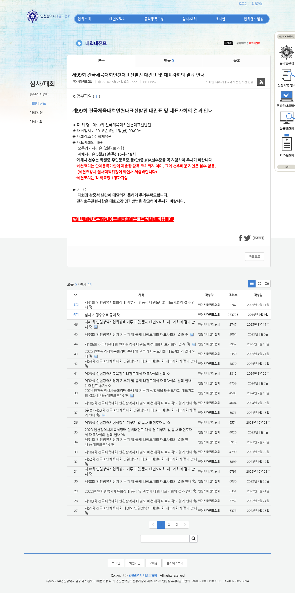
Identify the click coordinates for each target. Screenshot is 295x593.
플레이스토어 (175, 563)
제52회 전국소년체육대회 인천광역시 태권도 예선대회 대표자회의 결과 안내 (141, 459)
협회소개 (84, 19)
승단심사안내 (39, 94)
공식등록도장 (154, 19)
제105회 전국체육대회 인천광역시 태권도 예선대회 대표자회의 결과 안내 (138, 403)
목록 (236, 61)
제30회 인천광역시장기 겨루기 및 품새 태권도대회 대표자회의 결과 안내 (138, 481)
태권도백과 (117, 19)
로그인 (243, 4)
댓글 (169, 61)
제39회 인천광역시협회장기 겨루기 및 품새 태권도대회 (125, 423)
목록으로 (254, 256)
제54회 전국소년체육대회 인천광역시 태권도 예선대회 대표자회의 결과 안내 (141, 361)
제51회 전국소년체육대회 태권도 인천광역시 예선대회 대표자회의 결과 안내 (141, 508)
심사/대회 (189, 19)
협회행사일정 (253, 19)
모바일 (153, 563)
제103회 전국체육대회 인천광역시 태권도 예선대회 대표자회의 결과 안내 (138, 501)
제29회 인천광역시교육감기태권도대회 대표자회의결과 (125, 374)
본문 (101, 61)
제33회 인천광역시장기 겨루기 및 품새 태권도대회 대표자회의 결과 (134, 334)
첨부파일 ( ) (86, 96)
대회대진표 (38, 103)
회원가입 (257, 4)
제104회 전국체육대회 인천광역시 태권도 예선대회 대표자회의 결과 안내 (138, 452)
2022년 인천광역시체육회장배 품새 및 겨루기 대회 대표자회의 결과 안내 (138, 491)
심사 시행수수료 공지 (102, 315)
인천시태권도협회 (82, 81)
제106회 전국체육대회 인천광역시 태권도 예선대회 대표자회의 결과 (135, 344)
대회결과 (36, 122)
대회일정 (36, 113)
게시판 (220, 19)
